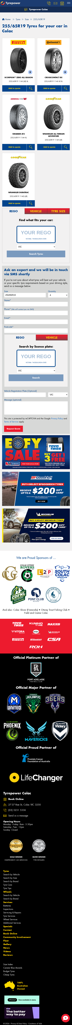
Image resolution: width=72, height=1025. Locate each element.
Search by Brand (10, 881)
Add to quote (14, 88)
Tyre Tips (7, 888)
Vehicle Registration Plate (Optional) (20, 391)
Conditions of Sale (35, 1023)
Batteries (7, 905)
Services (7, 902)
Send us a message (18, 815)
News (6, 947)
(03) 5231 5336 (17, 810)
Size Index (8, 964)
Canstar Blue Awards (12, 967)
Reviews (8, 955)
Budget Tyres (9, 971)
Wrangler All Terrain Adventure (53, 135)
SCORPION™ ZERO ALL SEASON (18, 77)
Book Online (10, 933)
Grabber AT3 (18, 134)
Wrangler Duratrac (18, 192)
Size (6, 291)
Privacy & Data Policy (19, 1023)
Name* (7, 300)
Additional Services (12, 923)
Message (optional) (12, 399)
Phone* (19, 309)
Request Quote (13, 429)
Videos (7, 951)
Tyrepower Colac (36, 9)
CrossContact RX (53, 77)
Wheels (7, 891)
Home (6, 19)
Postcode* (8, 326)
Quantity (52, 291)
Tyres (6, 871)
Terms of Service (11, 421)
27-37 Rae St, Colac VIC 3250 (24, 804)
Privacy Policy (57, 418)
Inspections (8, 909)
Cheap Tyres (8, 974)
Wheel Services (10, 919)
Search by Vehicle (11, 874)
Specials (7, 926)
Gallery (7, 944)
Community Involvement (17, 937)
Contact (7, 930)
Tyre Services (9, 916)
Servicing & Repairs (12, 912)
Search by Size (10, 878)
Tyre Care (7, 884)
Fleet (6, 940)
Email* (7, 318)
